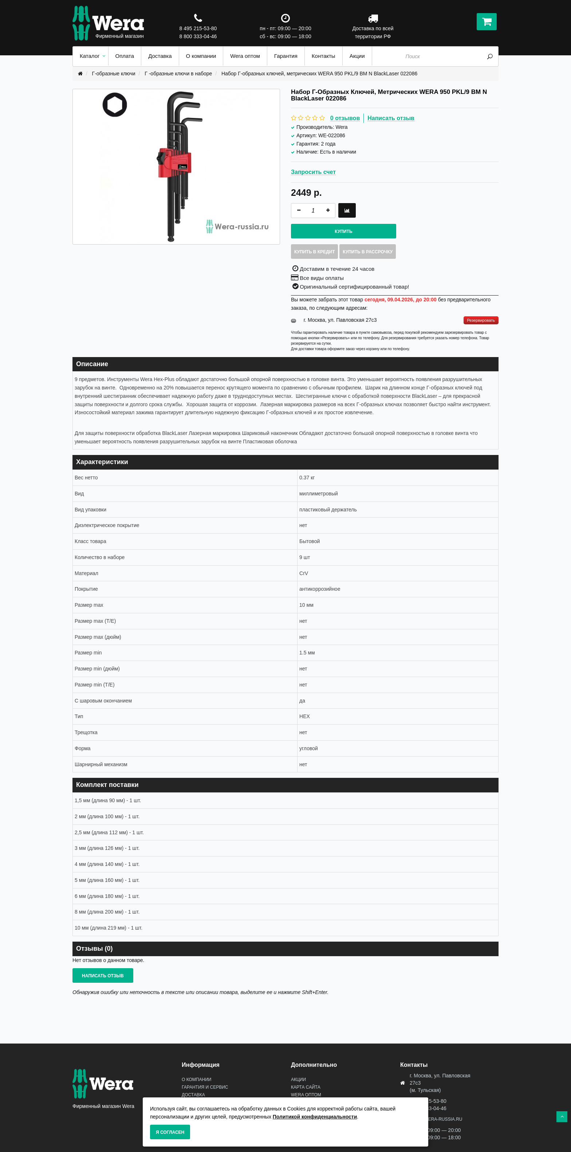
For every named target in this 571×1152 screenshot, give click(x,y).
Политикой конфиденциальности (315, 1117)
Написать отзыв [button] (103, 975)
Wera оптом (306, 1094)
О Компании (196, 1079)
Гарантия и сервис (205, 1087)
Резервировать (481, 320)
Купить (343, 231)
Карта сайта (305, 1087)
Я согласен (170, 1132)
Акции (298, 1079)
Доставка (193, 1094)
